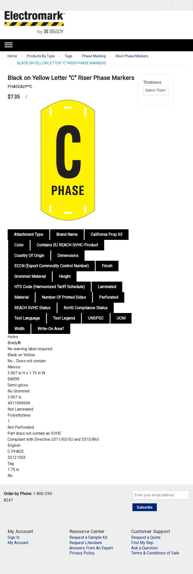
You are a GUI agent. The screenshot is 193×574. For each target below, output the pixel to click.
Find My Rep (142, 542)
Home (12, 56)
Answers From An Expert (91, 548)
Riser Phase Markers (132, 56)
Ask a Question (144, 548)
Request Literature (85, 542)
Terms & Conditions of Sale (155, 553)
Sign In (14, 537)
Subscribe (145, 507)
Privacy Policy (81, 553)
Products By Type (41, 56)
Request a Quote (146, 537)
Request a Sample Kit (88, 537)
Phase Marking (94, 56)
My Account (18, 542)
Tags (68, 56)
